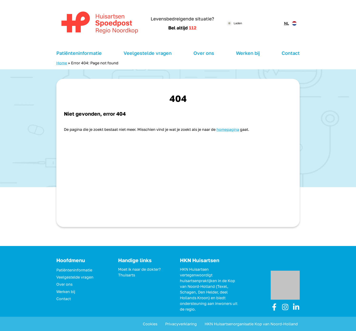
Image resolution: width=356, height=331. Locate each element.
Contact (291, 53)
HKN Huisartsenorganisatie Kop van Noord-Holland (251, 324)
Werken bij (248, 53)
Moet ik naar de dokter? (139, 269)
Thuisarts (126, 275)
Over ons (203, 53)
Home (61, 63)
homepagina (227, 129)
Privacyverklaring (181, 324)
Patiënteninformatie (79, 53)
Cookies (150, 324)
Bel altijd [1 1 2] (182, 27)
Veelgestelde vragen (148, 53)
